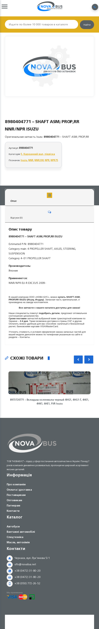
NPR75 (54, 160)
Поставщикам (16, 495)
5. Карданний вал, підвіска (38, 154)
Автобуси (13, 526)
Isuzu (24, 160)
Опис (49, 197)
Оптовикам (14, 500)
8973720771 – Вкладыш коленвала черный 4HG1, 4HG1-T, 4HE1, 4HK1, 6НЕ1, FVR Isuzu (49, 402)
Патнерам (13, 505)
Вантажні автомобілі (21, 531)
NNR (30, 160)
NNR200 (39, 160)
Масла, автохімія (18, 542)
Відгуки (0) (49, 214)
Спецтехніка (15, 537)
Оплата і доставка (19, 489)
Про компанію (16, 484)
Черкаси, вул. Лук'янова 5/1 (32, 558)
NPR (47, 160)
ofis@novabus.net (25, 564)
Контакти (13, 510)
